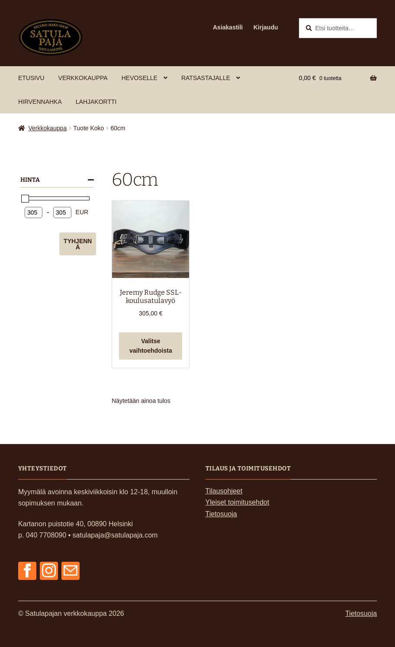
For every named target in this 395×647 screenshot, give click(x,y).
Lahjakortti (96, 101)
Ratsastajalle (205, 77)
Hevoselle (139, 77)
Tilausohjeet (224, 491)
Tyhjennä (78, 244)
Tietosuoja (221, 514)
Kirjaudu (266, 27)
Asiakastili (228, 27)
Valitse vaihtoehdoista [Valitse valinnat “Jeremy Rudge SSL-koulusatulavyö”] (150, 346)
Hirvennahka (40, 101)
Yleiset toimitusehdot (238, 502)
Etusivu (31, 77)
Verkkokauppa (83, 77)
